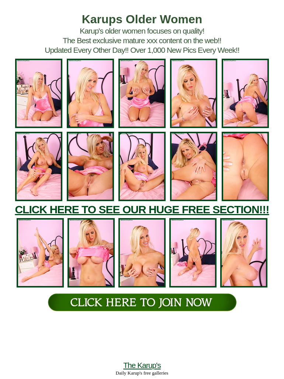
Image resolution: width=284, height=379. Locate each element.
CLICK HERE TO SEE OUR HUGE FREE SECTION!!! (142, 209)
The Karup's (142, 365)
